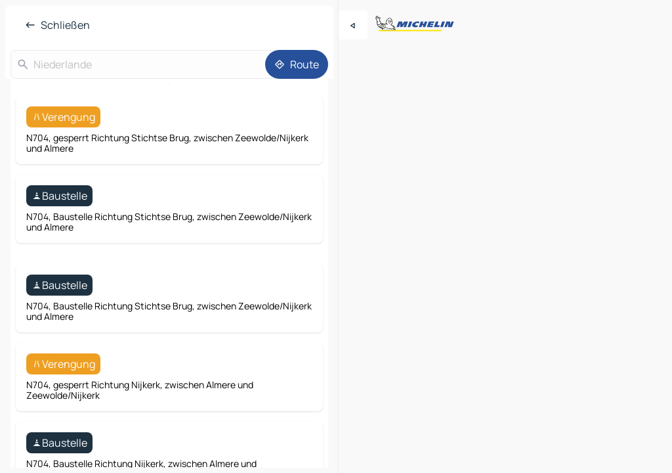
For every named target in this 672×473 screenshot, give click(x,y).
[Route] (296, 64)
